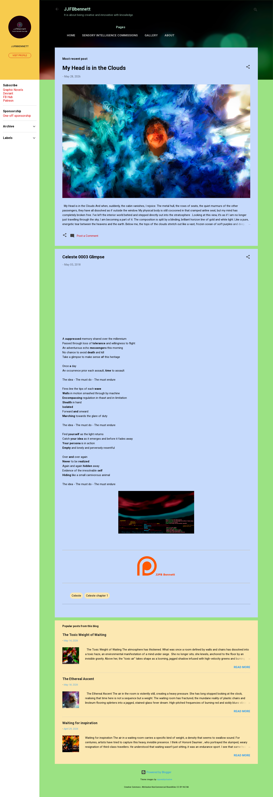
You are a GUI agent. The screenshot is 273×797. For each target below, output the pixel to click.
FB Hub (8, 97)
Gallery (151, 35)
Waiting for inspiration (79, 723)
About (169, 35)
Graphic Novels (13, 90)
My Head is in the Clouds (94, 68)
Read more (242, 667)
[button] (248, 67)
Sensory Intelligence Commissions (110, 35)
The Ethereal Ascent (78, 679)
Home (71, 35)
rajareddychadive (164, 779)
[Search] (255, 10)
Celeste (76, 595)
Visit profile (20, 55)
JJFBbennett (77, 9)
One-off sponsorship (17, 116)
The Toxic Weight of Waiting (84, 635)
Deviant (8, 93)
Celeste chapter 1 (97, 595)
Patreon (8, 100)
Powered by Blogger (156, 772)
